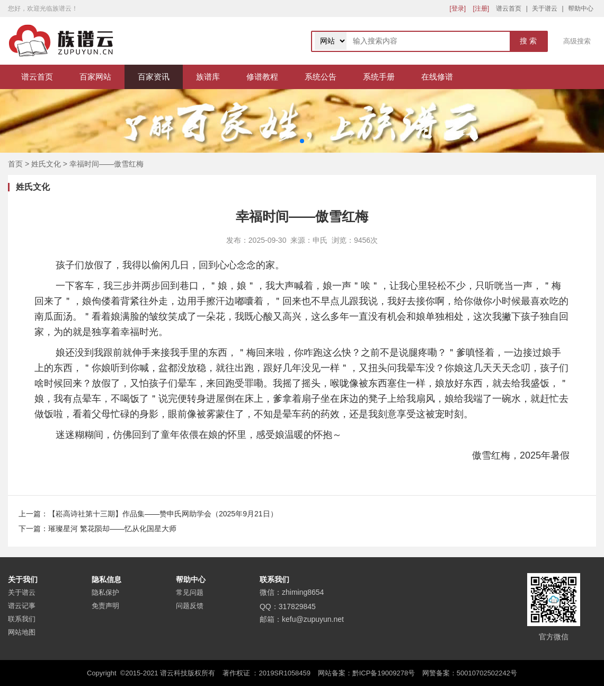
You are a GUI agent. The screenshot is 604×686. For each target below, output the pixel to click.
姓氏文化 (46, 164)
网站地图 (21, 632)
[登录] (457, 8)
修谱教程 (262, 76)
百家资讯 (154, 76)
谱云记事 (21, 606)
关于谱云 (544, 8)
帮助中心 (580, 8)
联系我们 (21, 619)
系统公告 (320, 76)
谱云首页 (508, 8)
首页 (15, 164)
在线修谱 (437, 76)
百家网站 (95, 76)
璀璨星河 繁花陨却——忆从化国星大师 (112, 528)
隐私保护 (105, 592)
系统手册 (379, 76)
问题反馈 (189, 606)
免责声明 (105, 606)
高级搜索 (577, 41)
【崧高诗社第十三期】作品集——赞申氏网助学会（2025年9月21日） (163, 513)
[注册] (481, 8)
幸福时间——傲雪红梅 (106, 164)
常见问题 (189, 592)
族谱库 (208, 76)
